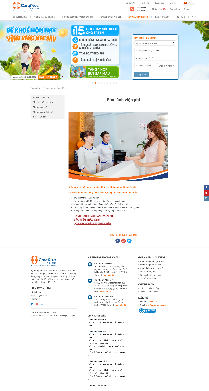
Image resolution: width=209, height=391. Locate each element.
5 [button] (104, 83)
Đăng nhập (175, 9)
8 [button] (113, 83)
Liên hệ (173, 3)
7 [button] (110, 83)
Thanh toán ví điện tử (42, 112)
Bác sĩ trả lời (162, 17)
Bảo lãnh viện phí (41, 97)
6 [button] (107, 83)
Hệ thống (145, 3)
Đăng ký (187, 9)
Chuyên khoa (20, 17)
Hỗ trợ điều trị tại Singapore (77, 17)
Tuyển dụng (160, 3)
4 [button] (101, 83)
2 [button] (96, 83)
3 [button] (98, 83)
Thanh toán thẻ (40, 107)
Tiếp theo (142, 74)
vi (187, 2)
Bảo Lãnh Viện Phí (138, 17)
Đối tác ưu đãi (39, 116)
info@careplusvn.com (156, 305)
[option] (104, 50)
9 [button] (116, 83)
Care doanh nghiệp (111, 17)
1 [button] (93, 83)
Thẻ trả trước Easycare (43, 102)
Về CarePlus (131, 3)
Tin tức (181, 17)
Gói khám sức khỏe (44, 17)
